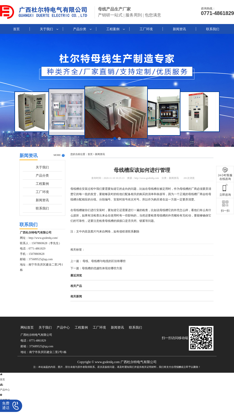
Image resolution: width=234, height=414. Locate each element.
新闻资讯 (179, 29)
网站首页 (27, 327)
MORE (59, 155)
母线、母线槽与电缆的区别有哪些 (104, 261)
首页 (16, 29)
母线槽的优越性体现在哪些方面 (102, 268)
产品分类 (79, 29)
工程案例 (112, 29)
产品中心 (63, 327)
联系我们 (212, 29)
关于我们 (46, 29)
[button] (114, 138)
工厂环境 (146, 29)
